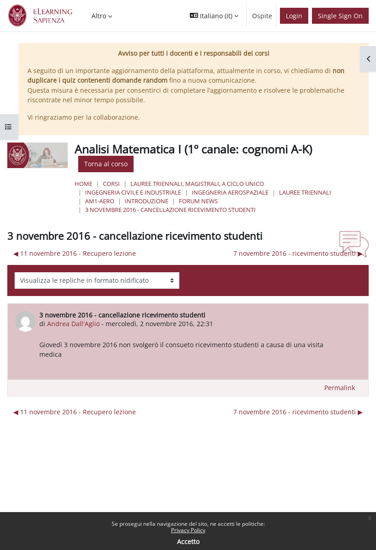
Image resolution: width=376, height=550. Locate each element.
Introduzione (146, 201)
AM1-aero (99, 201)
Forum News (198, 201)
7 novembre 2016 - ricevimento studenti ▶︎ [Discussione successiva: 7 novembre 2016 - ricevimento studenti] (298, 253)
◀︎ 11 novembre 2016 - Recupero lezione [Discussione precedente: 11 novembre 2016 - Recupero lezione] (74, 253)
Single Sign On (340, 15)
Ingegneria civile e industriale (133, 192)
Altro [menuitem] (98, 15)
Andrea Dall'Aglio (73, 323)
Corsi (111, 184)
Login (294, 15)
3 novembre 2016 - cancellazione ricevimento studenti (170, 210)
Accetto (188, 541)
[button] (214, 16)
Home (83, 184)
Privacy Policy (188, 530)
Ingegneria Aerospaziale (230, 192)
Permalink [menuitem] (339, 387)
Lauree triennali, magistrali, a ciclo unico (197, 184)
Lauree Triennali (305, 192)
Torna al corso (106, 163)
